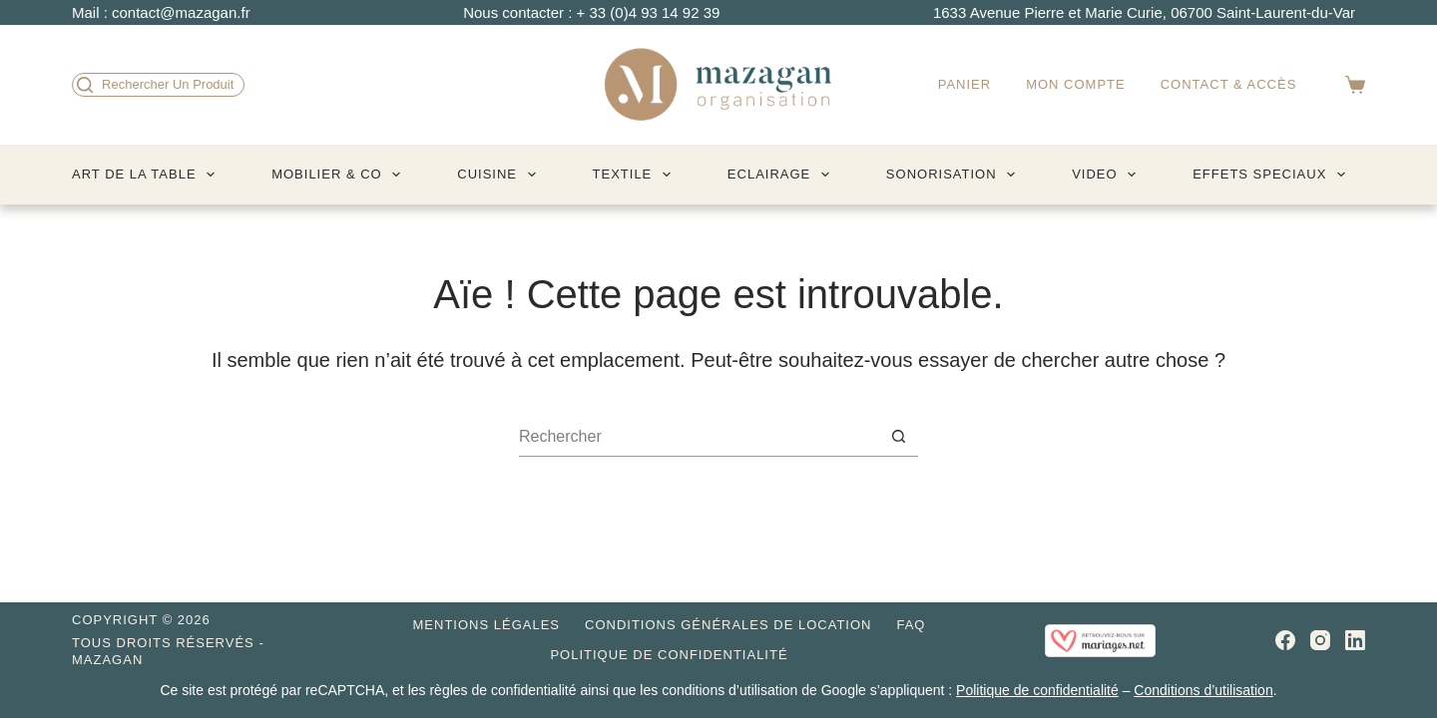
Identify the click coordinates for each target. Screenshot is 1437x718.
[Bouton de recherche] (898, 437)
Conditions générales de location (728, 624)
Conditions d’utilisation (1203, 690)
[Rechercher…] (698, 437)
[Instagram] (1320, 640)
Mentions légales (486, 624)
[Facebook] (1285, 640)
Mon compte (1076, 84)
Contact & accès (1229, 84)
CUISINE (500, 174)
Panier (964, 84)
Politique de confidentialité (668, 654)
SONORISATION (954, 174)
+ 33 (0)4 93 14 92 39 (648, 12)
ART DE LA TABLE (147, 174)
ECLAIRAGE (782, 174)
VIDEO (1108, 174)
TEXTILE (636, 174)
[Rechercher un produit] (158, 84)
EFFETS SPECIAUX (1273, 174)
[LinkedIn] (1355, 640)
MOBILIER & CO (339, 174)
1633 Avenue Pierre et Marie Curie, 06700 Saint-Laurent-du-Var (1144, 12)
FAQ (910, 624)
